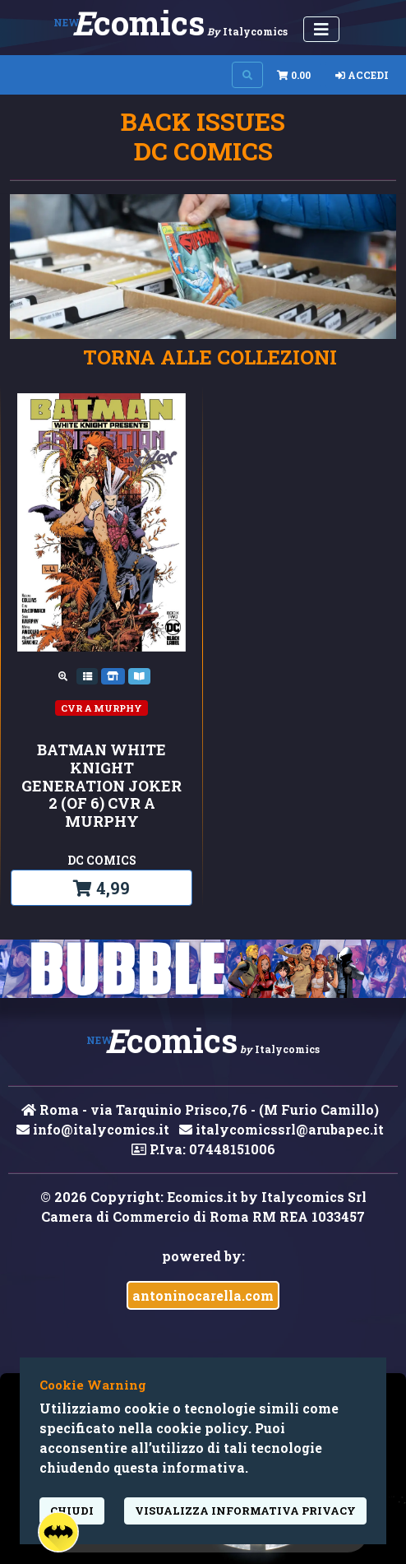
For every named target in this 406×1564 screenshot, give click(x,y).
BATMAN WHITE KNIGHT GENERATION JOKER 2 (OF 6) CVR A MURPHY (101, 785)
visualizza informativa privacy (245, 1510)
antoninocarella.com (203, 1295)
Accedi (362, 74)
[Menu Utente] (321, 29)
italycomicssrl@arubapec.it (281, 1129)
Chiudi (72, 1510)
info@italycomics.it (92, 1129)
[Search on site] (247, 75)
